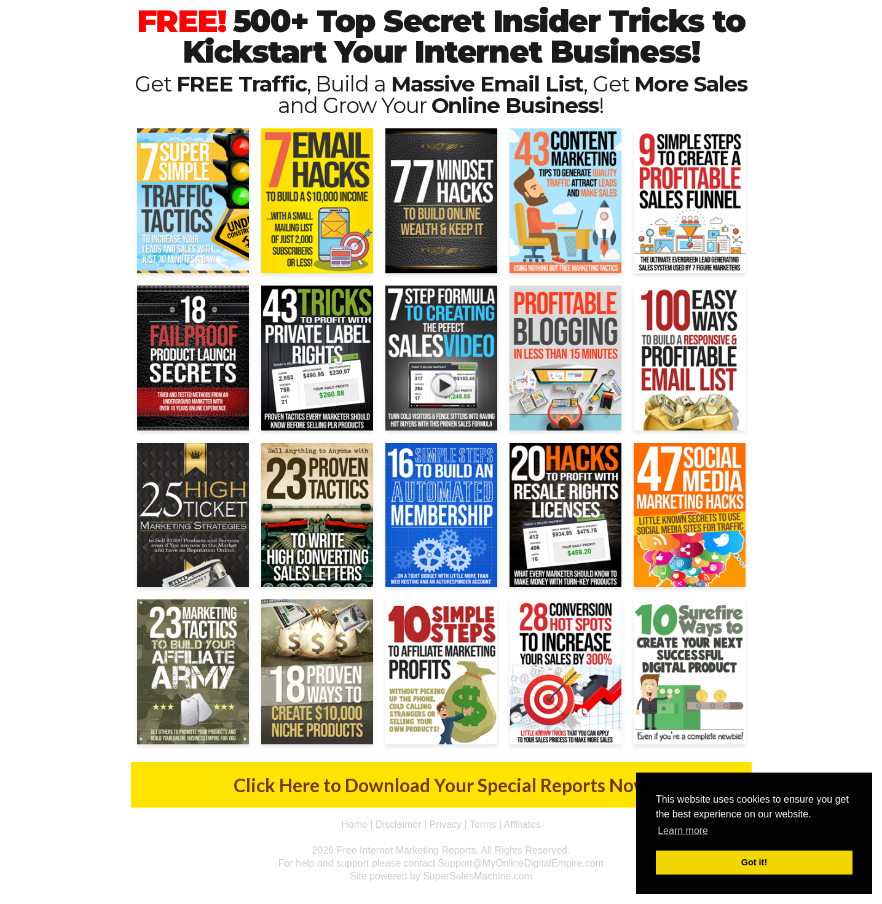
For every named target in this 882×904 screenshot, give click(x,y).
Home (354, 824)
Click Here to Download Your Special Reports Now (441, 785)
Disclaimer (399, 824)
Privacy (446, 824)
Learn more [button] (683, 830)
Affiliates (522, 824)
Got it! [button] (754, 862)
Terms (483, 824)
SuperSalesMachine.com (477, 876)
